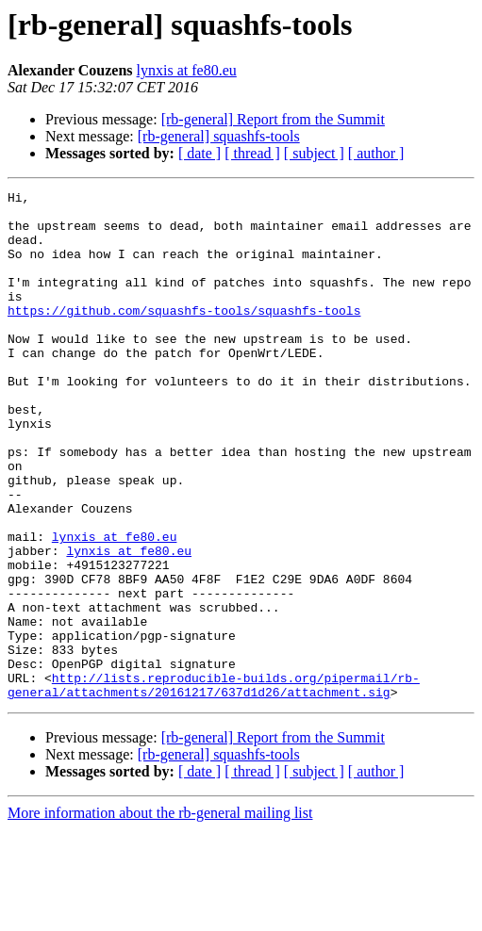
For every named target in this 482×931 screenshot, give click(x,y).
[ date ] (199, 153)
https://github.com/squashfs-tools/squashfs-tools (184, 335)
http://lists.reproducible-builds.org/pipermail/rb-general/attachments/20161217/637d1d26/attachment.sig (214, 785)
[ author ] (376, 153)
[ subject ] (314, 153)
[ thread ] (252, 153)
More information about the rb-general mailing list (160, 914)
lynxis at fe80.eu (187, 70)
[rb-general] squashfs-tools (219, 136)
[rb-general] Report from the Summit (273, 119)
